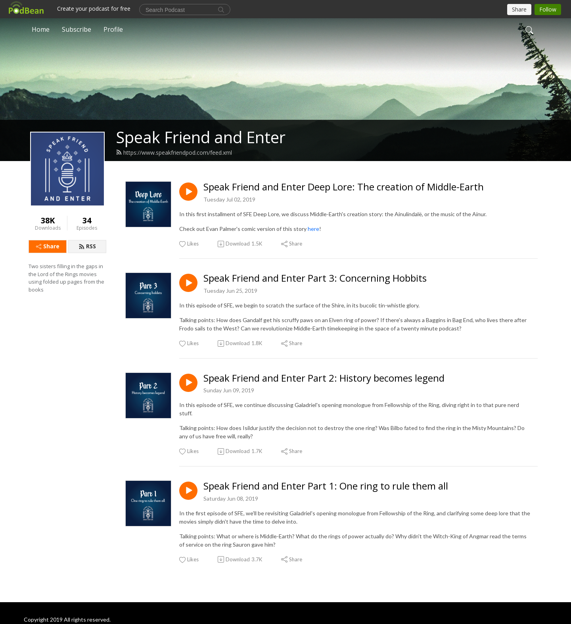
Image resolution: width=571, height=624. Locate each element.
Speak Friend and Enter (201, 137)
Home (41, 29)
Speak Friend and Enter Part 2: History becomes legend (324, 378)
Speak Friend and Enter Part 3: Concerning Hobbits (315, 278)
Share (47, 246)
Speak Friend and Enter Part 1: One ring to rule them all (325, 486)
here (313, 228)
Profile (113, 29)
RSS (87, 246)
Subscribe (76, 29)
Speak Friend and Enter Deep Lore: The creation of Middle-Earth (343, 187)
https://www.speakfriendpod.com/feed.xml (174, 152)
